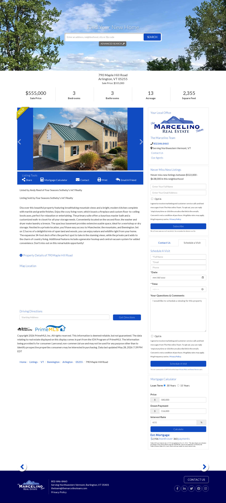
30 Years (170, 385)
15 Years (183, 385)
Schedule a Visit (192, 242)
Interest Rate (158, 417)
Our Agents (157, 157)
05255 (79, 361)
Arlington (67, 361)
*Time (154, 283)
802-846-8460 (59, 481)
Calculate (178, 429)
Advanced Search (111, 43)
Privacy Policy (175, 219)
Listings (33, 361)
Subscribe (178, 226)
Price (153, 394)
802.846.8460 (161, 143)
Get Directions (127, 317)
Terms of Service (194, 369)
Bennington (53, 361)
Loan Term (157, 385)
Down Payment (159, 405)
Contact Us (157, 152)
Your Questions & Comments (167, 295)
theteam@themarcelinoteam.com (69, 488)
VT (42, 361)
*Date (154, 272)
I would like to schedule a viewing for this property (178, 315)
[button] (152, 37)
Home (23, 361)
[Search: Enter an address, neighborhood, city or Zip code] (113, 37)
